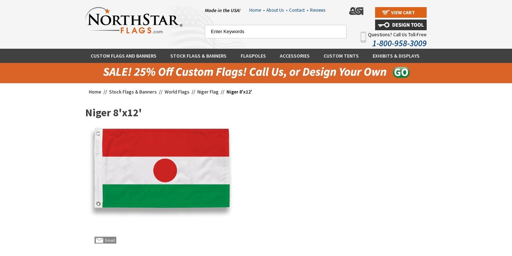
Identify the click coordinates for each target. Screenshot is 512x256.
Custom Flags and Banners (123, 56)
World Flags (177, 92)
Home (257, 10)
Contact (298, 10)
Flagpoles (253, 56)
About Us (276, 10)
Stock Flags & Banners (198, 56)
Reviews (317, 10)
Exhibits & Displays (396, 56)
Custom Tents (341, 56)
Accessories (295, 56)
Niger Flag (208, 92)
